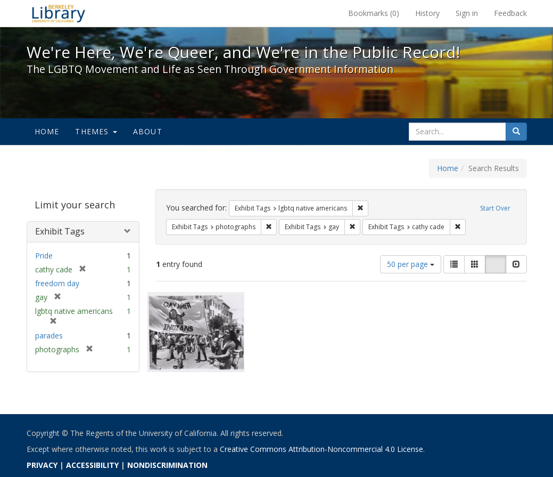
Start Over (495, 208)
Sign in (467, 13)
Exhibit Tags (60, 231)
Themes (96, 131)
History (427, 13)
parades (49, 335)
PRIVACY (42, 465)
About (147, 131)
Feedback (510, 13)
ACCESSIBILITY (92, 465)
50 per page (410, 264)
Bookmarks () (373, 13)
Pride (44, 255)
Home (47, 131)
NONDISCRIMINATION (167, 465)
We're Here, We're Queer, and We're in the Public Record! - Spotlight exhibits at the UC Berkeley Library (58, 13)
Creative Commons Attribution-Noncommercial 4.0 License (321, 449)
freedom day (57, 283)
